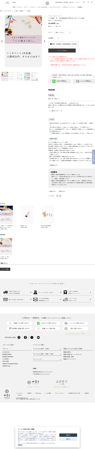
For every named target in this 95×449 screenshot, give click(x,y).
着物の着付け (67, 352)
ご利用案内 (79, 7)
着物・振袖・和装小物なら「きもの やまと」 (47, 3)
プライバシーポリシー (60, 393)
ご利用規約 (86, 393)
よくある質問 (48, 393)
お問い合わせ (38, 393)
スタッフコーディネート (55, 7)
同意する (68, 435)
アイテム (19, 7)
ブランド (26, 7)
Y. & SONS (5, 359)
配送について (53, 191)
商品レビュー (4, 263)
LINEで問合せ (59, 81)
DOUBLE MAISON (7, 356)
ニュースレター (19, 393)
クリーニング (8, 11)
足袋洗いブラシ (24, 225)
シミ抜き (28, 11)
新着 (14, 7)
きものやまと (6, 352)
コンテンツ (32, 7)
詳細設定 (20, 445)
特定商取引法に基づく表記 (74, 393)
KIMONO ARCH (7, 354)
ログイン (78, 2)
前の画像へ (2, 41)
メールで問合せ (83, 81)
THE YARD (5, 361)
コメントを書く (5, 269)
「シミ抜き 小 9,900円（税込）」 (70, 127)
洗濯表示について (54, 165)
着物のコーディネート (69, 359)
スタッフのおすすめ (42, 7)
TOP (1, 11)
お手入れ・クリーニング (69, 7)
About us (20, 395)
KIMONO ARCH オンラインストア (43, 372)
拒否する (68, 439)
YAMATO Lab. (6, 366)
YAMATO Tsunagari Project (10, 363)
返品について (62, 191)
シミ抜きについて (55, 111)
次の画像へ (44, 41)
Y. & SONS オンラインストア (41, 374)
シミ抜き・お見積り (19, 11)
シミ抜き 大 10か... (5, 256)
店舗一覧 (71, 2)
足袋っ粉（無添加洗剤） (46, 225)
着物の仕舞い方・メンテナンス (72, 354)
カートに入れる (61, 50)
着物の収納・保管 (68, 356)
